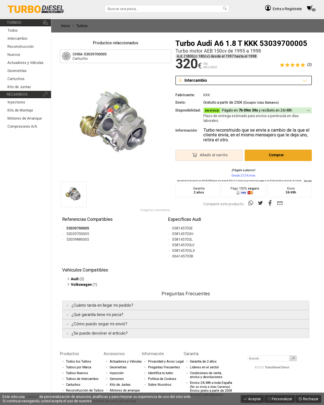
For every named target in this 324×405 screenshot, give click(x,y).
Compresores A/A (22, 126)
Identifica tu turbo (160, 373)
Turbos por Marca (78, 367)
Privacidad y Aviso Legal (166, 361)
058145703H (182, 234)
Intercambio (17, 38)
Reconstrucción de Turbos (85, 390)
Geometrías (17, 71)
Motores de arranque (125, 390)
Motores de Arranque (24, 118)
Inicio (65, 26)
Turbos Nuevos (77, 373)
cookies (31, 396)
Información (153, 353)
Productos (69, 353)
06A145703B (182, 256)
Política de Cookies (162, 379)
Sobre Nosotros (159, 385)
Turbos (82, 26)
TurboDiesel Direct (277, 367)
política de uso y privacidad (114, 401)
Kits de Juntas (19, 87)
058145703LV (183, 245)
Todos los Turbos (78, 361)
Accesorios (114, 353)
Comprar (277, 154)
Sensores (117, 379)
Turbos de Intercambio (82, 379)
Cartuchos (16, 79)
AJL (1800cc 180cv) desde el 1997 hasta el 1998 (216, 56)
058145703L (182, 239)
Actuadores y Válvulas (25, 62)
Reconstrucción (20, 46)
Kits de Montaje (20, 110)
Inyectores (16, 102)
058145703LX (183, 250)
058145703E (182, 228)
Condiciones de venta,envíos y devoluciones (206, 375)
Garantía (191, 353)
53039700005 (77, 234)
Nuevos (13, 54)
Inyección (117, 373)
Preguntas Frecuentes (164, 367)
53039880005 (77, 239)
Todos (12, 30)
